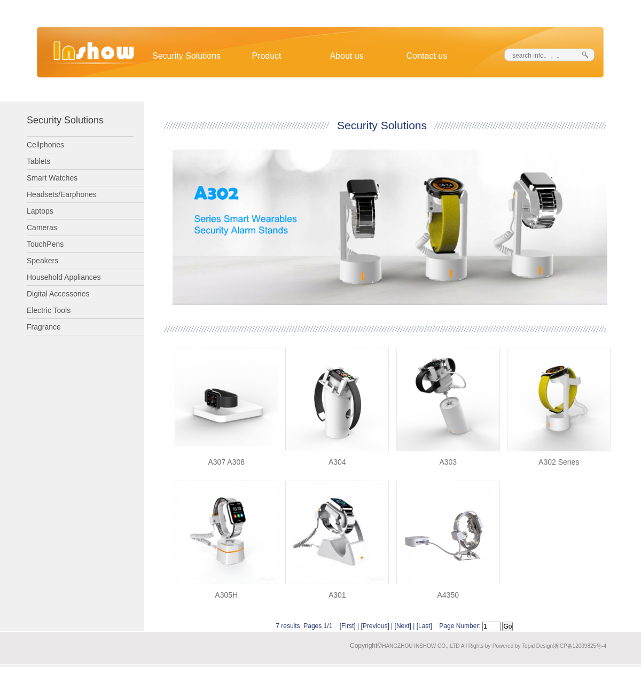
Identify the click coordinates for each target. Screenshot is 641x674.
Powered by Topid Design (523, 646)
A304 (337, 462)
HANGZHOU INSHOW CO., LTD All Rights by (436, 646)
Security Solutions (186, 55)
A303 (448, 462)
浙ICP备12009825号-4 (579, 646)
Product (266, 55)
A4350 (448, 595)
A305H (226, 595)
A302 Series (558, 462)
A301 (337, 595)
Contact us (427, 55)
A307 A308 (226, 462)
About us (346, 55)
